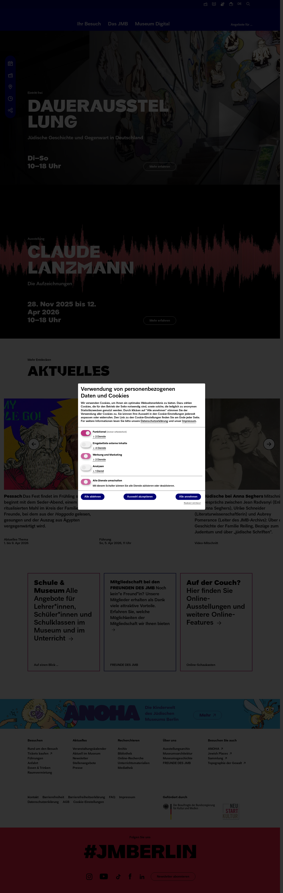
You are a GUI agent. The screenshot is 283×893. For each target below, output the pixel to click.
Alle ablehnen (92, 496)
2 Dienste (99, 437)
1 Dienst (98, 471)
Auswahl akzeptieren (140, 496)
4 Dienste (99, 448)
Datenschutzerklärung (154, 421)
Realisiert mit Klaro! (192, 503)
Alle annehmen (188, 496)
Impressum (189, 421)
